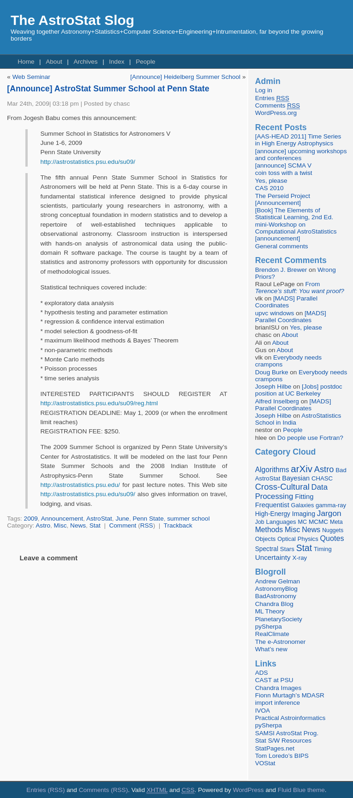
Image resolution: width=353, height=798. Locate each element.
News (78, 525)
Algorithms (272, 470)
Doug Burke (271, 372)
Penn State (147, 518)
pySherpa (268, 626)
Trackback (178, 525)
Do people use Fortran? (310, 437)
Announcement (62, 518)
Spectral (266, 549)
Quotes (332, 538)
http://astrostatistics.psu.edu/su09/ (87, 161)
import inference (277, 702)
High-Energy (272, 513)
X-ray (299, 557)
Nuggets (332, 530)
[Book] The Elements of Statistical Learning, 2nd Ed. (294, 214)
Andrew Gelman (277, 581)
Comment (122, 525)
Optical (286, 538)
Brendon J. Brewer (281, 269)
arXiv (301, 468)
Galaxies (302, 505)
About (54, 61)
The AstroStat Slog (72, 20)
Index (116, 61)
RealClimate (272, 633)
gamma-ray (331, 505)
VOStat (265, 763)
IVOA (262, 710)
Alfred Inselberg (277, 401)
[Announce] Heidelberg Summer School (185, 76)
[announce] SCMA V (283, 165)
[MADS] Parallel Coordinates (286, 302)
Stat (95, 525)
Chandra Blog (274, 603)
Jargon (329, 513)
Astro (43, 525)
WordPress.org (276, 112)
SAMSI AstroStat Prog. (287, 733)
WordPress (248, 789)
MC (302, 522)
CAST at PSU (274, 680)
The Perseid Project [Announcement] (282, 199)
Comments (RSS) (103, 789)
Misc (60, 525)
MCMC (318, 521)
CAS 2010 (269, 188)
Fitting (304, 496)
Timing (323, 549)
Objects (265, 538)
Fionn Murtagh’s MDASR (289, 695)
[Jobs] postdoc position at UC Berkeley (298, 390)
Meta (336, 522)
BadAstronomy (275, 596)
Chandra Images (278, 687)
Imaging (303, 513)
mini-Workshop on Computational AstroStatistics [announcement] (296, 231)
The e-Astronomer (280, 641)
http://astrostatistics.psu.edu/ (80, 484)
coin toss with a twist (283, 172)
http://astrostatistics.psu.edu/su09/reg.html (99, 403)
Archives (85, 61)
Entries (272, 98)
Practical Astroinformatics (290, 717)
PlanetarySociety (278, 619)
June (122, 518)
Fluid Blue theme (301, 789)
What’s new (271, 649)
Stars (287, 549)
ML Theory (270, 611)
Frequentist (272, 505)
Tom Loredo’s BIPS (282, 755)
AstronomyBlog (276, 588)
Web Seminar (31, 76)
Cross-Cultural (282, 487)
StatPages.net (274, 748)
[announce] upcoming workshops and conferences (301, 155)
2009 (31, 518)
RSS (146, 525)
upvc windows (274, 313)
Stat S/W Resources (283, 740)
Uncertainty (273, 557)
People (145, 61)
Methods (269, 530)
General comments (281, 246)
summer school (188, 518)
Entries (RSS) (45, 789)
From (299, 287)
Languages (281, 521)
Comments (277, 105)
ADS (261, 672)
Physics (308, 538)
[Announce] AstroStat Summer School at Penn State (108, 88)
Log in (263, 90)
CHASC (322, 478)
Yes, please (271, 180)
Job (259, 522)
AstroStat (99, 518)
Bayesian (296, 478)
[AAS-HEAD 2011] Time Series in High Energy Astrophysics (298, 140)
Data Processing (291, 492)
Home (26, 61)
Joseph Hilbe (273, 386)
